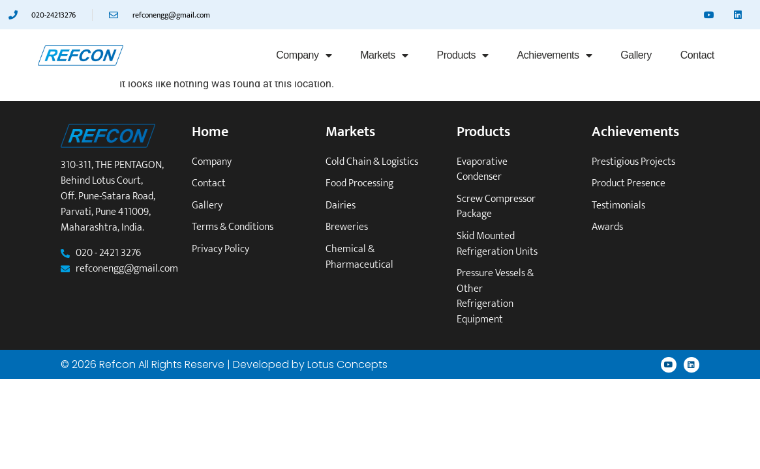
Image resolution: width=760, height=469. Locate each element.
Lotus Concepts (347, 367)
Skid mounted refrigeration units (497, 245)
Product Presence (628, 184)
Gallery (636, 55)
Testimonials (618, 206)
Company (303, 55)
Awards (607, 228)
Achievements (554, 55)
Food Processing (359, 184)
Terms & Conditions (232, 228)
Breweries (347, 228)
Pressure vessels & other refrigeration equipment (495, 299)
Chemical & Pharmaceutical (359, 258)
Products (462, 55)
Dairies (341, 206)
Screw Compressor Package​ (496, 207)
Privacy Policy (220, 251)
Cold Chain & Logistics (372, 162)
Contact (697, 55)
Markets (384, 55)
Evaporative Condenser (482, 170)
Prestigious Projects (633, 162)
